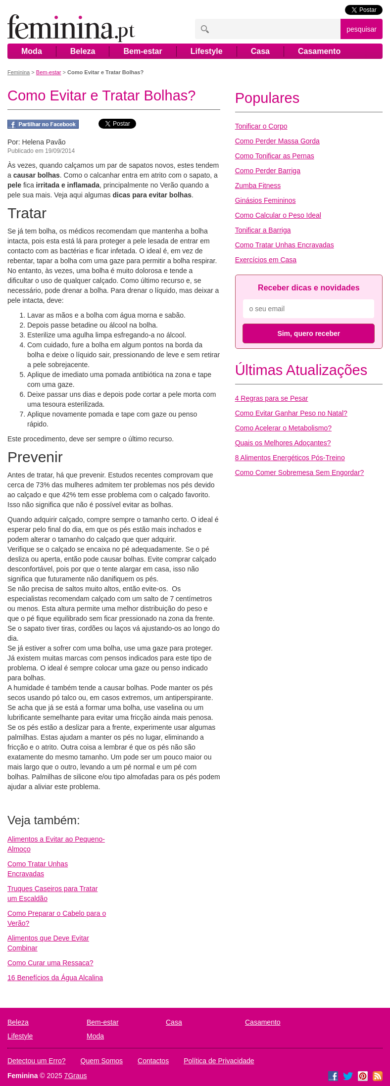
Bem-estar (142, 51)
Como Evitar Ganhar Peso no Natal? (291, 413)
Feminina (18, 72)
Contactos (153, 1061)
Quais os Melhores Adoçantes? (283, 443)
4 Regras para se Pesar (271, 398)
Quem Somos (102, 1061)
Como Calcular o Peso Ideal (278, 215)
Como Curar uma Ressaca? (50, 963)
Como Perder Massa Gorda (277, 141)
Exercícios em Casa (265, 260)
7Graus (75, 1076)
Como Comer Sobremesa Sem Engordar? (299, 472)
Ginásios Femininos (265, 200)
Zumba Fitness (258, 185)
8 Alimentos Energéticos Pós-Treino (290, 458)
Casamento (319, 51)
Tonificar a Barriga (263, 230)
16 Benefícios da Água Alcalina (55, 978)
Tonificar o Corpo (261, 126)
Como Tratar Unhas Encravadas (284, 245)
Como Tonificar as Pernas (274, 156)
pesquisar (361, 29)
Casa (260, 51)
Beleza (83, 51)
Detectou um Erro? (36, 1061)
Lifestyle (207, 51)
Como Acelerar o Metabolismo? (283, 428)
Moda (31, 51)
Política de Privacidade (219, 1061)
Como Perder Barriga (267, 171)
